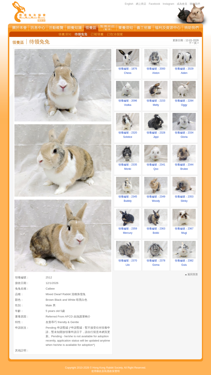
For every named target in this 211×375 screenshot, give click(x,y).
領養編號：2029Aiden (184, 69)
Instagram (168, 3)
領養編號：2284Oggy (184, 101)
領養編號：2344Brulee (184, 165)
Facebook (154, 3)
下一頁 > (194, 42)
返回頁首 (191, 274)
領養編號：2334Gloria (184, 133)
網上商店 (141, 3)
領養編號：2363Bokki (156, 229)
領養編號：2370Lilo (127, 261)
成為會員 (182, 3)
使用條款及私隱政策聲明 (105, 371)
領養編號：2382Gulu (184, 261)
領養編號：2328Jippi (156, 133)
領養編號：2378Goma (156, 261)
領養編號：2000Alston (156, 69)
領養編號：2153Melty (156, 101)
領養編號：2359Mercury (127, 229)
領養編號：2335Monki (127, 165)
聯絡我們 (195, 3)
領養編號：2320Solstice (127, 133)
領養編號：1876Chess (127, 69)
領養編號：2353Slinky (184, 197)
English (129, 3)
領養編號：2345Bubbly (127, 197)
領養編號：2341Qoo (156, 165)
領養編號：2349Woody (156, 197)
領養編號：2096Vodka (127, 101)
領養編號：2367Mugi (184, 229)
